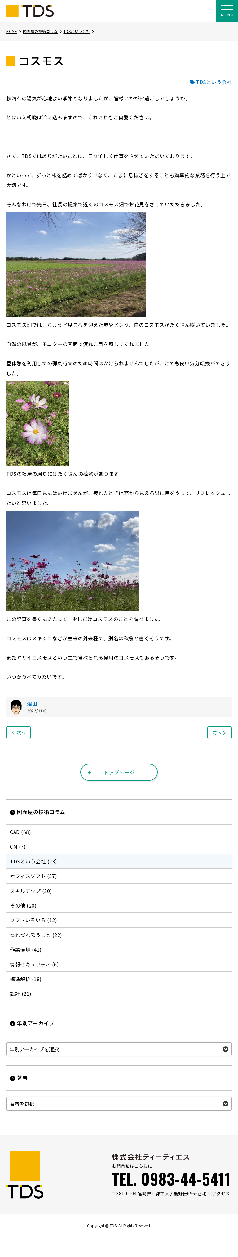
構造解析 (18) (26, 979)
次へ (18, 732)
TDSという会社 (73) (33, 861)
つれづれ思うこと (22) (36, 935)
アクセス (221, 1193)
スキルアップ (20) (31, 890)
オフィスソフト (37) (33, 876)
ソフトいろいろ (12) (33, 920)
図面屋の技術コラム (43, 31)
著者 (19, 1078)
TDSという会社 (79, 31)
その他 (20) (23, 905)
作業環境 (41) (26, 949)
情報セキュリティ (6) (34, 964)
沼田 (32, 703)
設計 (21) (21, 993)
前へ (219, 732)
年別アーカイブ (32, 1023)
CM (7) (18, 846)
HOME (14, 31)
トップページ (110, 772)
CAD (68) (20, 832)
